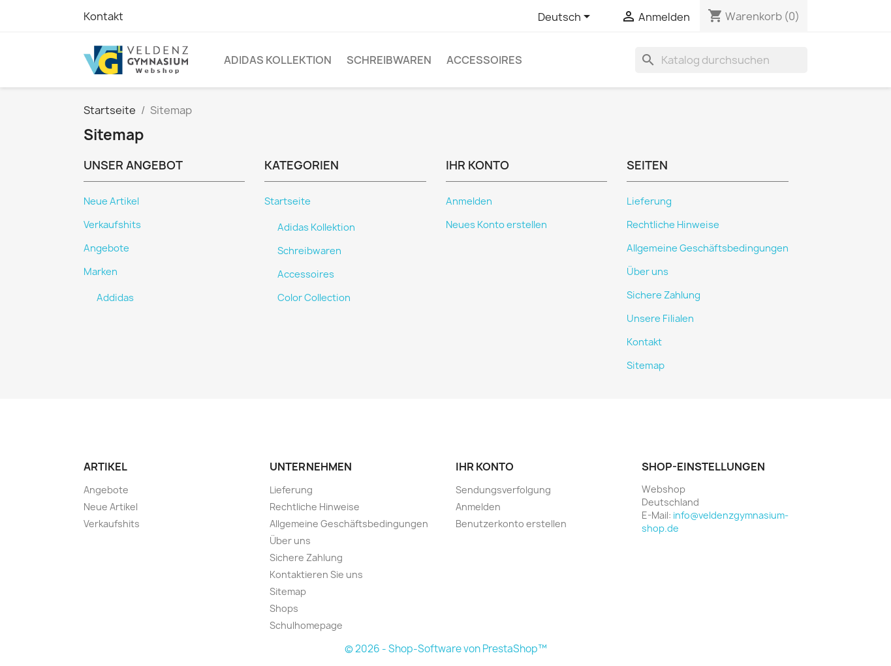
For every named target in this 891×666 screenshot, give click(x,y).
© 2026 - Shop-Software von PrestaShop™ (446, 649)
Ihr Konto (485, 466)
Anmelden (469, 201)
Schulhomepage (306, 625)
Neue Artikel (111, 201)
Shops (284, 608)
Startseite (287, 201)
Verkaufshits (112, 224)
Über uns (647, 271)
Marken (100, 271)
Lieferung (649, 201)
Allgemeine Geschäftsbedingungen (708, 248)
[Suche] (721, 60)
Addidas (115, 297)
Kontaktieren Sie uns (316, 574)
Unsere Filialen (660, 318)
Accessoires (484, 60)
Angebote (106, 248)
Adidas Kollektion (278, 60)
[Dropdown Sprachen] (566, 17)
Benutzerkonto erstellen (511, 523)
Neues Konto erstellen (496, 224)
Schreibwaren (389, 60)
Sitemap (645, 365)
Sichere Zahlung (663, 295)
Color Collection (314, 297)
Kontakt (103, 16)
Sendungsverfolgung (503, 490)
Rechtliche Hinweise (673, 224)
